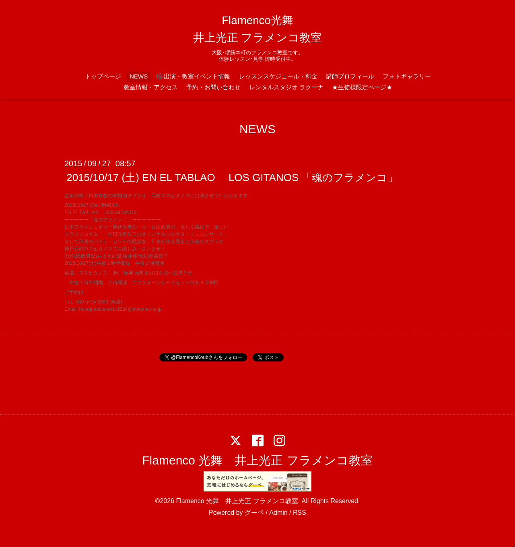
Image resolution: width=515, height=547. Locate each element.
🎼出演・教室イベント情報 (193, 76)
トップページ (103, 76)
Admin (278, 512)
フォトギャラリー (407, 76)
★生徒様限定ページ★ (362, 87)
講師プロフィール (350, 76)
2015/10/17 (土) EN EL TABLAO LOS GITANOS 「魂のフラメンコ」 (232, 177)
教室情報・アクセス (151, 87)
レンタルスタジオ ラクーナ (286, 87)
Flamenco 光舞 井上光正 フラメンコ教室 (257, 460)
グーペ (254, 512)
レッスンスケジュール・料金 (278, 76)
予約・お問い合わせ (213, 87)
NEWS (139, 76)
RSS (299, 512)
